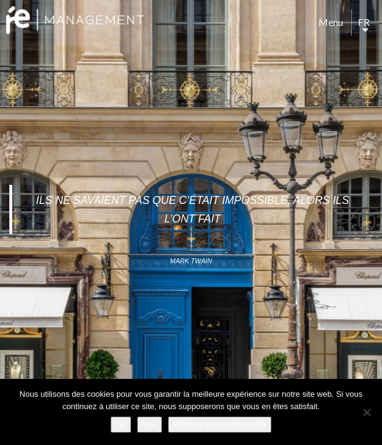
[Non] (366, 412)
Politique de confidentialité (219, 424)
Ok (121, 424)
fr (364, 22)
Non (149, 424)
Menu (330, 22)
